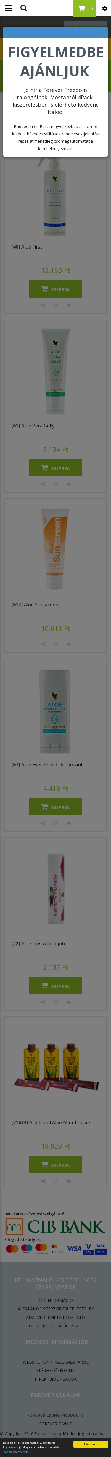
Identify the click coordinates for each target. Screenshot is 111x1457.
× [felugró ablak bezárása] (101, 32)
